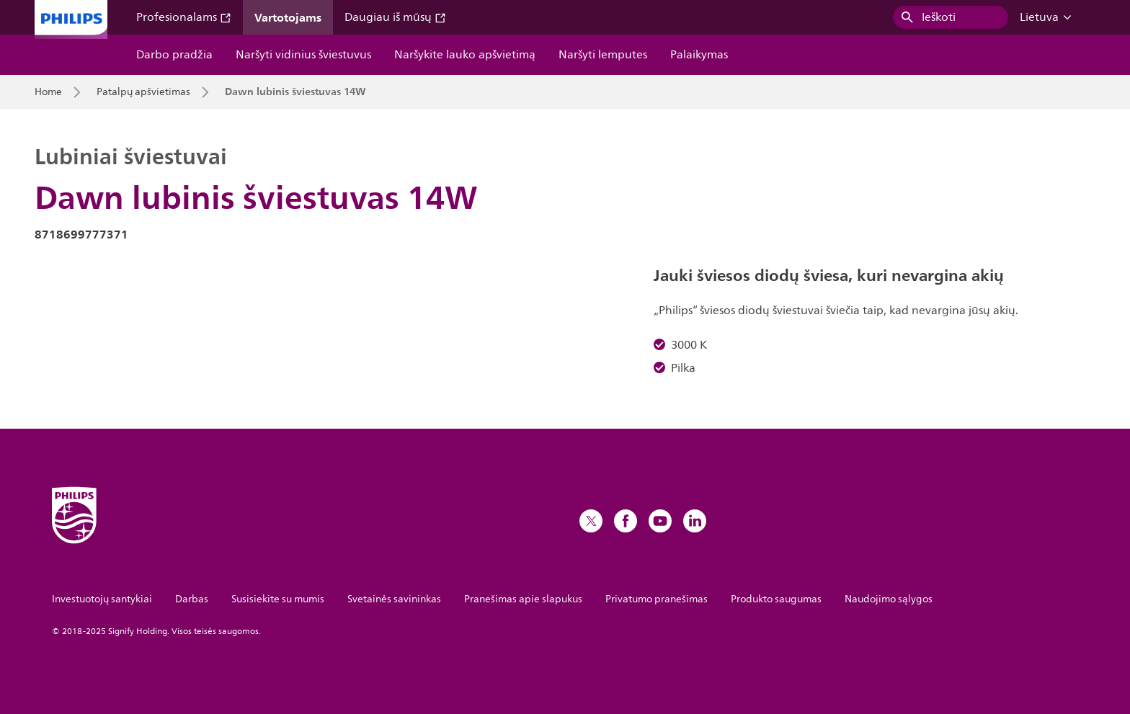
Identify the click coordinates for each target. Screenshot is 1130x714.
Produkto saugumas (776, 599)
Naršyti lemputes (603, 54)
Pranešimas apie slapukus (523, 599)
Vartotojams (287, 17)
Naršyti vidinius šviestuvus (303, 54)
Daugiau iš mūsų (395, 17)
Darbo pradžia (174, 54)
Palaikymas (699, 54)
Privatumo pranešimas (656, 599)
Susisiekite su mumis (277, 599)
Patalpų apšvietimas (143, 92)
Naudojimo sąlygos (889, 599)
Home (48, 92)
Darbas (191, 599)
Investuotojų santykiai (102, 599)
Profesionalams (183, 17)
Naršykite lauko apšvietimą (464, 54)
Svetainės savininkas (394, 599)
